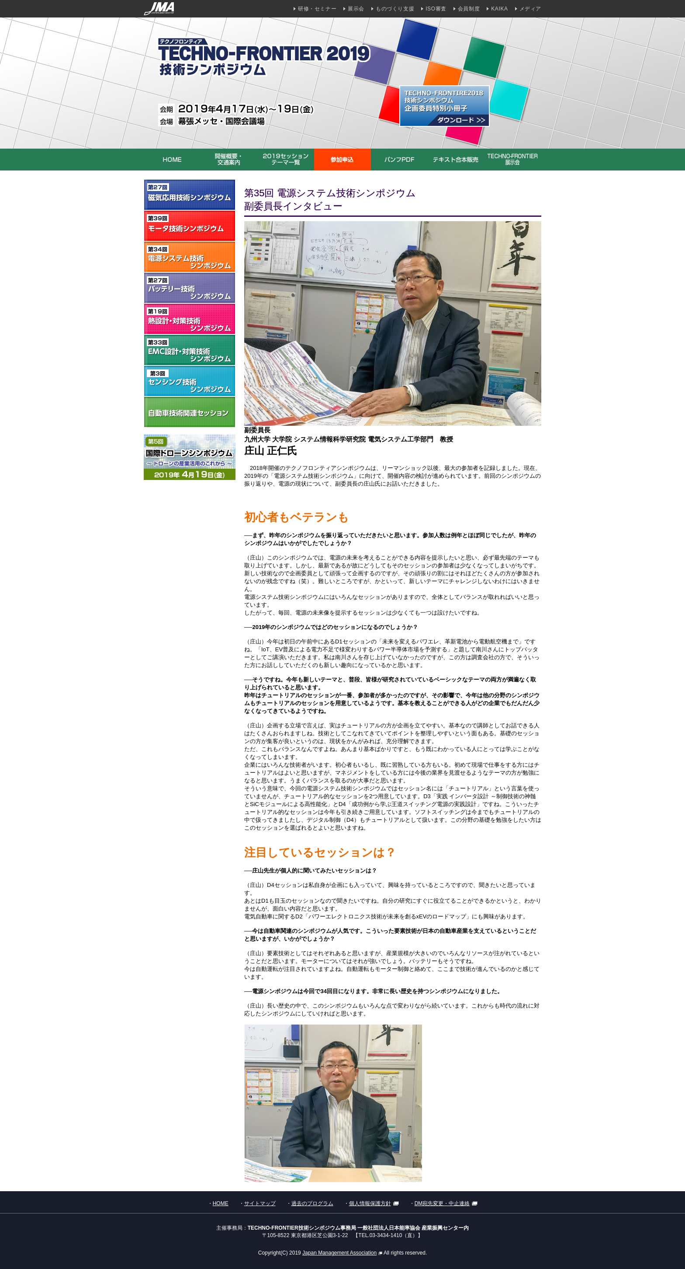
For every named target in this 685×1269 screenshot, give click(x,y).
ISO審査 (436, 9)
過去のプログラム (312, 1203)
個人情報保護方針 (374, 1203)
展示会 (356, 9)
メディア (530, 9)
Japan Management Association (342, 1253)
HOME (220, 1203)
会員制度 (469, 9)
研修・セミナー (317, 9)
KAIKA (499, 9)
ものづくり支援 (395, 9)
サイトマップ (260, 1203)
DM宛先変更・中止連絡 (446, 1203)
